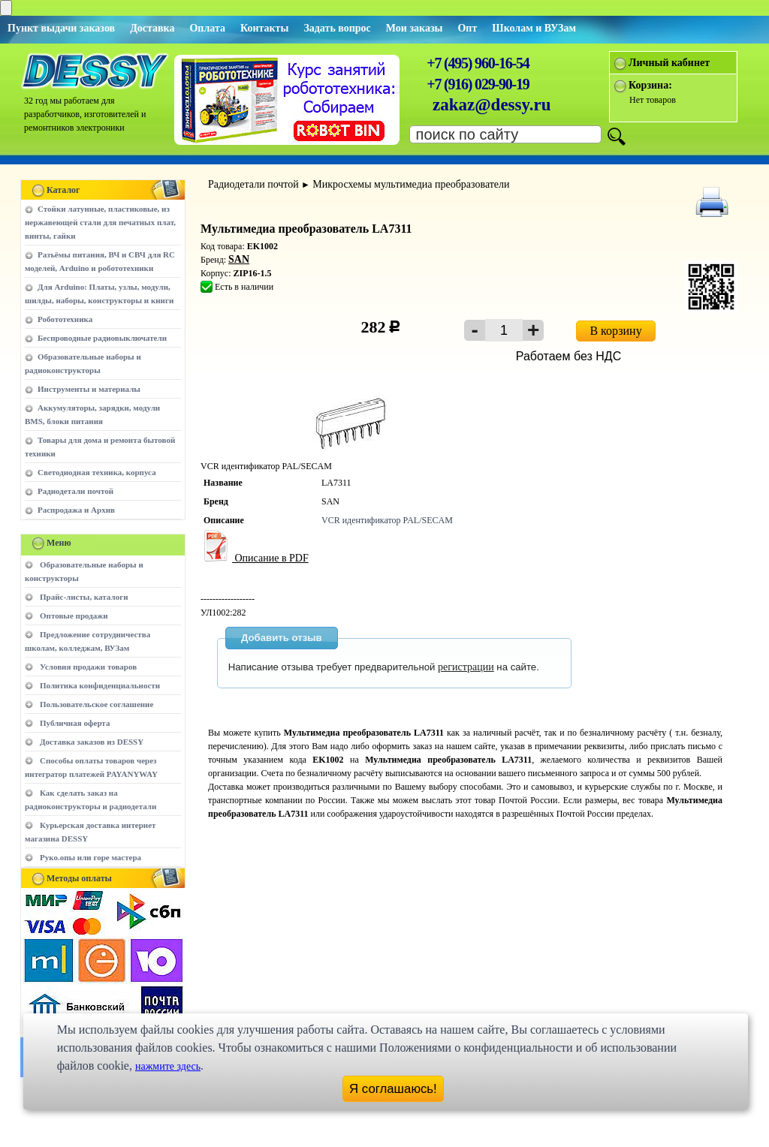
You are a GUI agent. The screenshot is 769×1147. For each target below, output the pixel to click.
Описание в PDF (255, 558)
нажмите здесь (168, 1066)
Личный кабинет (669, 62)
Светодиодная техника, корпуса (97, 472)
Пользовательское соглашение (96, 704)
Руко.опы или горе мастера (90, 857)
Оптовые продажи (74, 615)
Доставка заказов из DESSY (91, 741)
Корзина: (650, 85)
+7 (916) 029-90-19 (478, 84)
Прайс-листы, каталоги (84, 596)
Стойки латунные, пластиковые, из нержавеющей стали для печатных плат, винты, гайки (100, 222)
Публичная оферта (75, 722)
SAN (238, 259)
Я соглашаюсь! (393, 1089)
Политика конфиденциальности (100, 685)
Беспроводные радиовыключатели (102, 337)
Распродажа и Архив (76, 509)
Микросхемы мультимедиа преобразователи (410, 184)
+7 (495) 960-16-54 (478, 63)
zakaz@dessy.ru (492, 104)
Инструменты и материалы (89, 388)
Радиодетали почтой (75, 490)
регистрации (466, 667)
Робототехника (65, 319)
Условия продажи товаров (88, 666)
